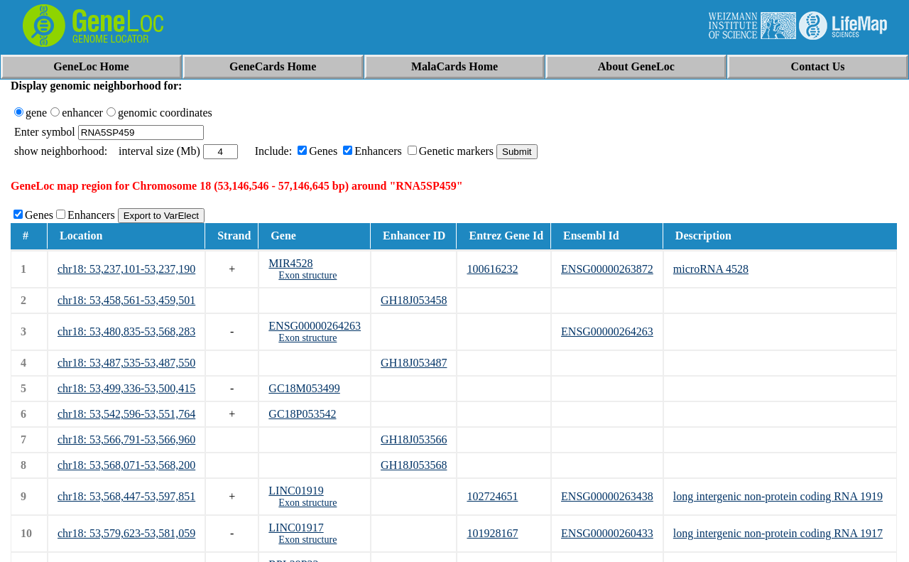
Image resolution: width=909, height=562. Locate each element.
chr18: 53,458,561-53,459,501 (126, 300)
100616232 (492, 269)
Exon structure (307, 275)
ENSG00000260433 (607, 533)
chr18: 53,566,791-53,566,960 (126, 439)
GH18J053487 (414, 363)
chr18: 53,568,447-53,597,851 (126, 496)
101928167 (492, 533)
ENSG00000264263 (314, 326)
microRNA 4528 (711, 269)
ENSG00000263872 (607, 269)
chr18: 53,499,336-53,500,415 (126, 388)
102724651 (492, 496)
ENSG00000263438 (607, 496)
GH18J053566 (414, 439)
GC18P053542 (302, 414)
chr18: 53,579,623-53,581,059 (126, 533)
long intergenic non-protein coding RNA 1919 (778, 496)
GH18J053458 (414, 300)
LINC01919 (295, 491)
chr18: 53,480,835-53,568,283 (126, 331)
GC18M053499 (303, 388)
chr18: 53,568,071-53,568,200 (126, 465)
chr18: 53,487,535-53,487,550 (126, 363)
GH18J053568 (414, 465)
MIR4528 (290, 263)
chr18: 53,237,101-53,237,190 (126, 269)
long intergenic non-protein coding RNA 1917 (778, 533)
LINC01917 (295, 528)
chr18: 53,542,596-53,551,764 (126, 414)
